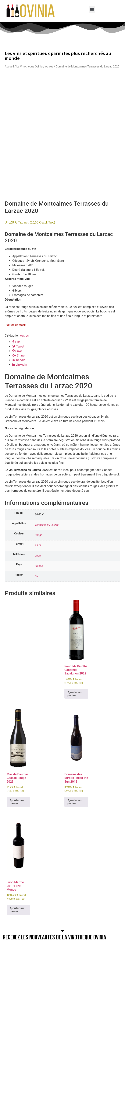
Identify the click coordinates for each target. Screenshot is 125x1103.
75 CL (38, 545)
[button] (92, 9)
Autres (49, 66)
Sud (37, 576)
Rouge (38, 535)
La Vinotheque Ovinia (29, 66)
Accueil (9, 66)
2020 (38, 555)
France (39, 566)
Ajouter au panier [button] (74, 693)
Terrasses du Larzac (47, 525)
